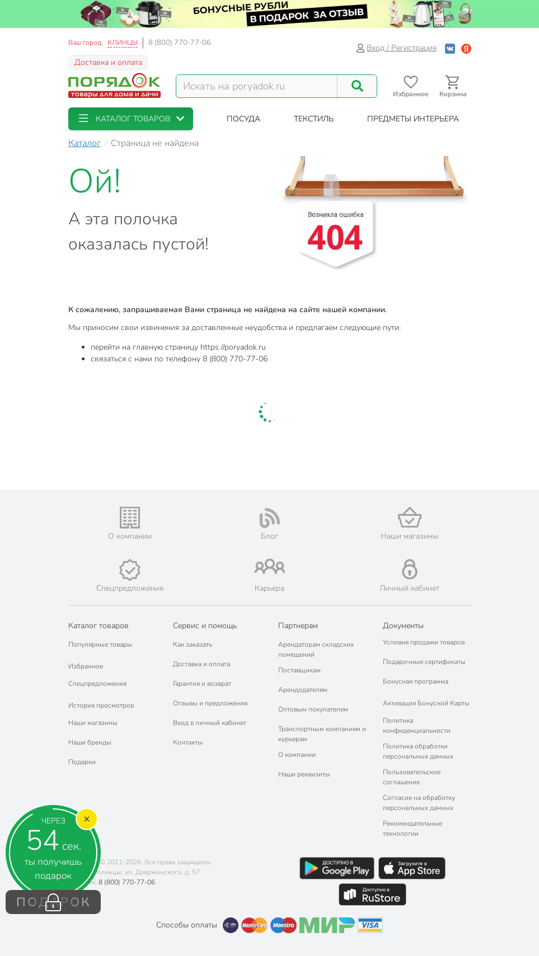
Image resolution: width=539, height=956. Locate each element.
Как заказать (192, 644)
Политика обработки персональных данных (418, 751)
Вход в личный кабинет (209, 722)
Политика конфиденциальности (417, 725)
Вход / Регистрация (396, 48)
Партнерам (298, 625)
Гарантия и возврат (202, 683)
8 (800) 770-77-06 (179, 42)
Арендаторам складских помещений (316, 649)
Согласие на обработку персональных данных (419, 802)
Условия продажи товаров (424, 642)
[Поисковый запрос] (257, 86)
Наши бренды (89, 742)
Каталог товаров (98, 625)
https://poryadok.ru (233, 347)
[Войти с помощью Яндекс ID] (466, 48)
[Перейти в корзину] (453, 86)
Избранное (85, 666)
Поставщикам (299, 670)
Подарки (82, 761)
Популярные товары (100, 644)
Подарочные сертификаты (424, 661)
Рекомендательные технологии (412, 828)
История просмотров (101, 705)
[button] (130, 118)
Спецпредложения (97, 683)
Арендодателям (302, 689)
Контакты (188, 742)
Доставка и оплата (108, 62)
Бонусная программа (415, 681)
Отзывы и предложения (210, 703)
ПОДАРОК (53, 902)
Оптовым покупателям (313, 709)
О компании (297, 754)
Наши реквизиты (304, 774)
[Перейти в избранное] (411, 86)
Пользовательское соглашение (411, 777)
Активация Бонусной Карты (426, 703)
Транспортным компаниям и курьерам (322, 733)
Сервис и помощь (205, 625)
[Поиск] (357, 86)
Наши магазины (93, 722)
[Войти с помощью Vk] (450, 48)
